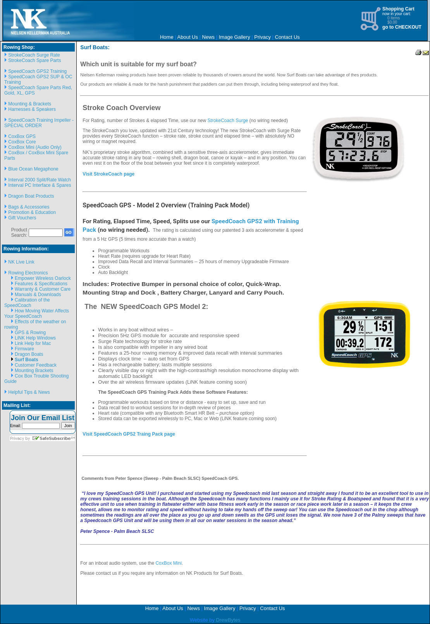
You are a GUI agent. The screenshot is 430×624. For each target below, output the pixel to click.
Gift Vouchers (22, 218)
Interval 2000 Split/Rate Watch (39, 180)
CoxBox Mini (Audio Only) (34, 147)
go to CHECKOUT (401, 27)
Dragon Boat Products (31, 196)
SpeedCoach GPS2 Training (37, 71)
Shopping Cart (398, 9)
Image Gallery (234, 37)
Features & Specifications (41, 283)
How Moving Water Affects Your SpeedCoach (36, 313)
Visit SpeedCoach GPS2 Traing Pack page (129, 434)
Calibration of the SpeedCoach (27, 302)
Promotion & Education (32, 212)
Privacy (262, 37)
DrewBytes (228, 620)
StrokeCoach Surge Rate (34, 55)
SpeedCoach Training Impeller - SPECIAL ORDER (39, 122)
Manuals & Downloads (38, 294)
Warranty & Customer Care (43, 289)
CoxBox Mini (168, 563)
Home (167, 37)
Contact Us (287, 37)
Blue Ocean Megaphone (33, 169)
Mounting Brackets (34, 370)
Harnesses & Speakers (32, 109)
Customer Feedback (36, 365)
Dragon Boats (29, 354)
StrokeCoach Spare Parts (34, 60)
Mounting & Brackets (29, 104)
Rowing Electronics (28, 273)
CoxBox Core (22, 142)
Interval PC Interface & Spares (39, 185)
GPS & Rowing (30, 332)
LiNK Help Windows (35, 338)
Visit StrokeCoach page (108, 174)
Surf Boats (26, 359)
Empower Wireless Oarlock (43, 278)
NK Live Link (21, 262)
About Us (187, 37)
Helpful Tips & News (29, 392)
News (208, 37)
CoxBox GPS (22, 136)
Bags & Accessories (28, 207)
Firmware (24, 349)
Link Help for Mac (33, 343)
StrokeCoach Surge (228, 120)
